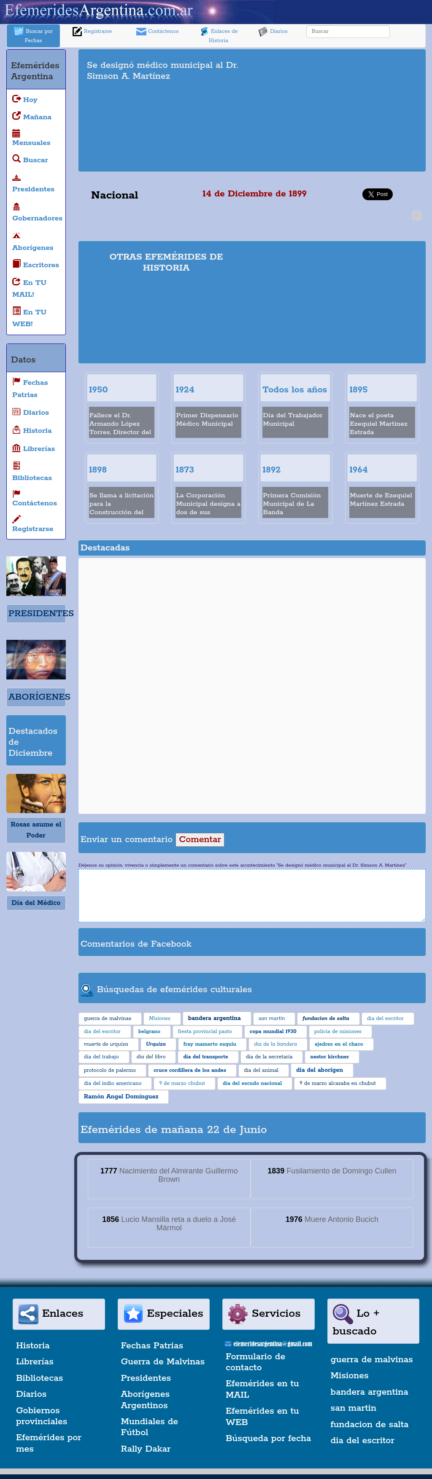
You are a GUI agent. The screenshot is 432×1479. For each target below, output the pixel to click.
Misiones (350, 1376)
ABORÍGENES (39, 697)
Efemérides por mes (48, 1443)
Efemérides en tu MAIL (262, 1389)
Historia (33, 1346)
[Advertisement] (345, 110)
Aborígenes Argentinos (145, 1399)
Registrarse (92, 32)
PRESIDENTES (41, 614)
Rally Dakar (146, 1449)
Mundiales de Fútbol (149, 1427)
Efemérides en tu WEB (262, 1416)
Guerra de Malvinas (163, 1362)
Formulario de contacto (255, 1362)
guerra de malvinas (372, 1360)
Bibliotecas (39, 1378)
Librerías (35, 1362)
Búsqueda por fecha (268, 1438)
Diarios (273, 32)
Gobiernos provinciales (41, 1416)
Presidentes (146, 1378)
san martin (354, 1408)
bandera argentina (369, 1392)
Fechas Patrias (152, 1346)
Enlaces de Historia (218, 35)
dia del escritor (362, 1441)
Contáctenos (157, 31)
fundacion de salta (370, 1425)
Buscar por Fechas (33, 35)
